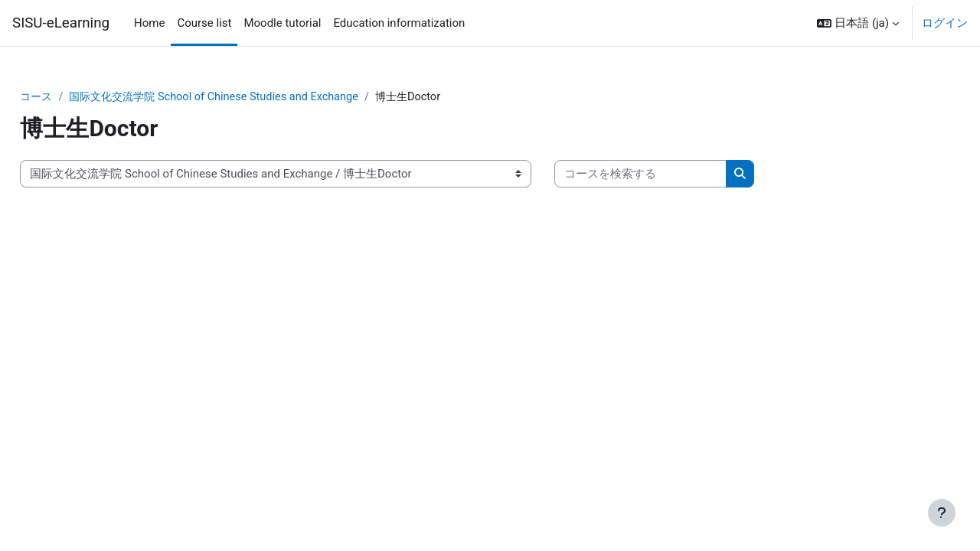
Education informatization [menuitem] (399, 23)
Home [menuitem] (149, 23)
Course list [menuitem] (204, 23)
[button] (858, 23)
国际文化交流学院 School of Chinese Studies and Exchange (257, 97)
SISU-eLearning (60, 23)
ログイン (945, 23)
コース (71, 97)
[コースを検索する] (675, 175)
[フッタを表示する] (942, 513)
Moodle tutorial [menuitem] (282, 23)
